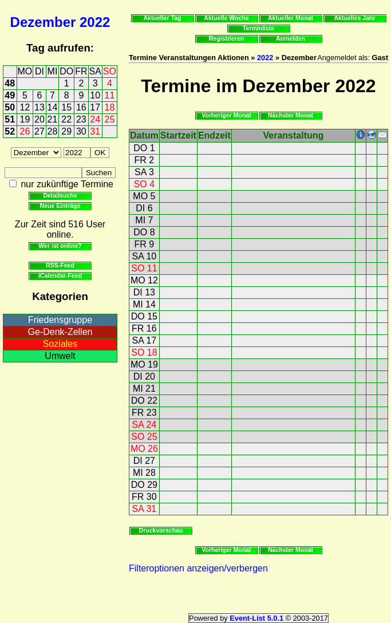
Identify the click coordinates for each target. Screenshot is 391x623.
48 (10, 83)
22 (66, 119)
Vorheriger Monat (226, 115)
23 (81, 119)
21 (53, 119)
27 (39, 131)
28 (53, 131)
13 (39, 107)
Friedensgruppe (60, 320)
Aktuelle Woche (226, 17)
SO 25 (144, 436)
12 (25, 107)
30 (81, 131)
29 (66, 131)
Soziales (60, 344)
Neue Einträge (60, 205)
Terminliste (258, 28)
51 (10, 119)
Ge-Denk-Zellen (60, 332)
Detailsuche (60, 195)
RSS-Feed (60, 265)
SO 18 (144, 352)
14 (53, 107)
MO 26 (144, 449)
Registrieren (226, 38)
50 (10, 107)
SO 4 (144, 184)
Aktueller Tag (162, 17)
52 (10, 131)
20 (39, 119)
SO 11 (144, 268)
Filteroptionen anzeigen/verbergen (198, 568)
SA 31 (144, 509)
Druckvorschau (161, 530)
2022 (95, 22)
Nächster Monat (290, 115)
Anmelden (290, 38)
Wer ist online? (59, 245)
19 (25, 119)
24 (95, 119)
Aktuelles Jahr (354, 17)
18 (110, 107)
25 (110, 119)
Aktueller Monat (290, 17)
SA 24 (144, 424)
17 (95, 107)
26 (25, 131)
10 (95, 95)
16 (81, 107)
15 (66, 107)
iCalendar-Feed (60, 275)
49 (10, 95)
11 (110, 95)
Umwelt (60, 356)
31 (95, 131)
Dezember (43, 22)
